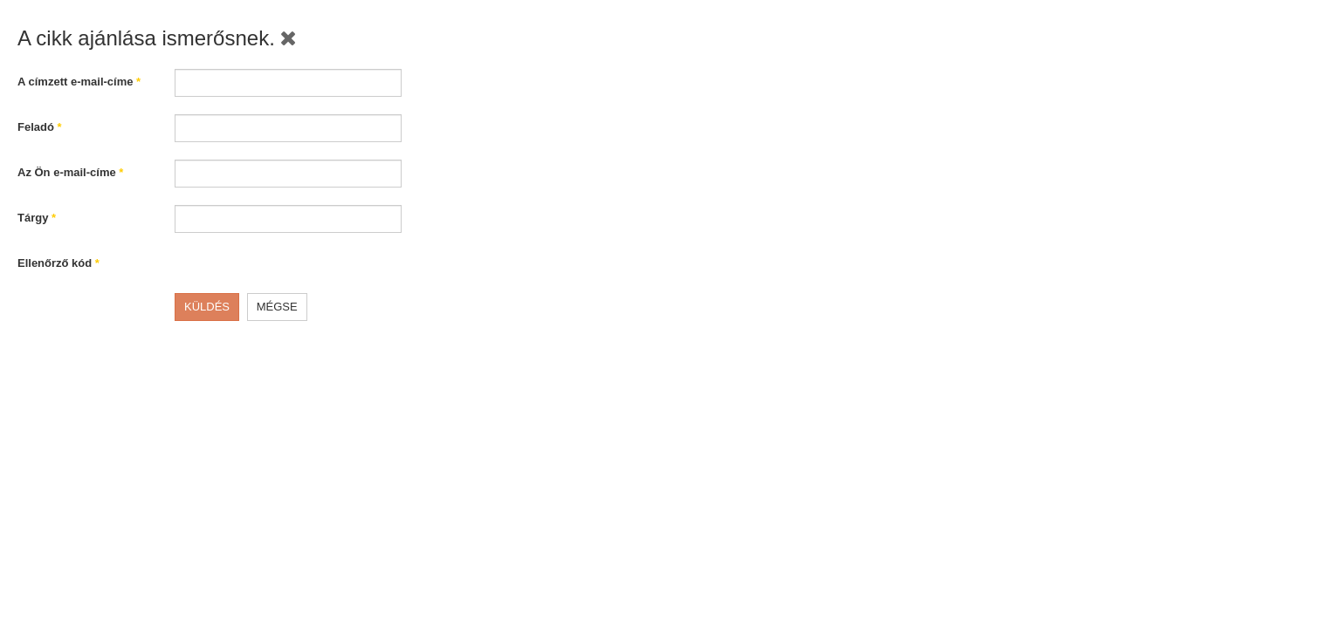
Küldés (207, 306)
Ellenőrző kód (58, 263)
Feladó (39, 126)
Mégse (277, 306)
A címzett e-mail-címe (79, 81)
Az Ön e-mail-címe (70, 172)
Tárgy (36, 217)
